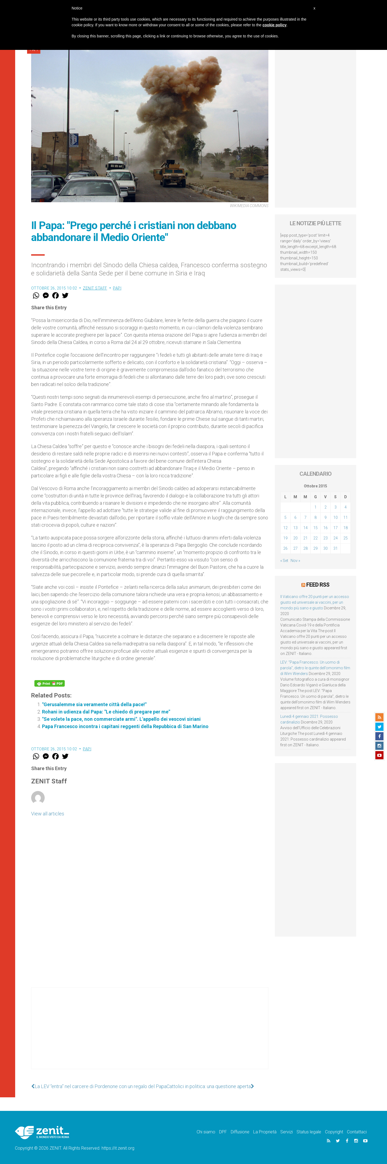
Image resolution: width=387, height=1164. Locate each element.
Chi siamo (206, 1131)
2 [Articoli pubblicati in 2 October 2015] (325, 507)
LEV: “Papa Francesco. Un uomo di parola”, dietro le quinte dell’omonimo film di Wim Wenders (315, 668)
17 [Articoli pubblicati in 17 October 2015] (335, 528)
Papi (117, 288)
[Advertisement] (149, 1034)
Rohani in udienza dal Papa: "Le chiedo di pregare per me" (106, 712)
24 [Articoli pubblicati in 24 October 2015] (335, 538)
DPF (223, 1131)
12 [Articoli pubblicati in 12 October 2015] (285, 528)
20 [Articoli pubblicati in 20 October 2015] (295, 538)
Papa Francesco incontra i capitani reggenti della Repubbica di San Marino (125, 726)
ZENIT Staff (95, 288)
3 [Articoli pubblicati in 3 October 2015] (335, 507)
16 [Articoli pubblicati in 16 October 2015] (325, 528)
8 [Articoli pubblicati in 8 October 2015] (315, 517)
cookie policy (274, 25)
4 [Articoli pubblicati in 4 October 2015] (345, 507)
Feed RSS (317, 584)
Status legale (309, 1131)
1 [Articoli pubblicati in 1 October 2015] (315, 507)
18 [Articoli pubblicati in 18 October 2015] (345, 528)
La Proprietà (265, 1131)
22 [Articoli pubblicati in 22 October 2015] (315, 538)
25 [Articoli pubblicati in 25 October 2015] (345, 538)
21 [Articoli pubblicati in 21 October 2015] (305, 538)
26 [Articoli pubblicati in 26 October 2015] (285, 548)
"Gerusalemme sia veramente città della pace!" (94, 704)
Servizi (286, 1131)
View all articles (47, 813)
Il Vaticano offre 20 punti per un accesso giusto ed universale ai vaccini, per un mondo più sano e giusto (314, 602)
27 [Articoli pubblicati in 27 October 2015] (295, 548)
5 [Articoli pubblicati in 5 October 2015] (285, 517)
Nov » (295, 560)
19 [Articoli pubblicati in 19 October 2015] (285, 538)
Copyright (334, 1131)
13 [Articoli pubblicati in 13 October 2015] (295, 528)
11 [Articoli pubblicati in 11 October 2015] (345, 517)
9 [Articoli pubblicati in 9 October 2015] (325, 517)
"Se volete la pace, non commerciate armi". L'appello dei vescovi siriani (121, 719)
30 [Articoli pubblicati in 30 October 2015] (325, 548)
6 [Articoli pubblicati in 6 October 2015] (295, 517)
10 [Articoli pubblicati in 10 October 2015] (335, 517)
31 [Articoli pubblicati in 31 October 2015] (335, 548)
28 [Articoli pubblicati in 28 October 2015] (305, 548)
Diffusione (240, 1131)
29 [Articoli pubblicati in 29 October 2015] (315, 548)
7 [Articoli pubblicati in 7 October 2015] (305, 517)
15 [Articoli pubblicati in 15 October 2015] (315, 528)
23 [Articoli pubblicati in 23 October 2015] (325, 538)
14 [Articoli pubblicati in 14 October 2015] (305, 528)
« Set (284, 560)
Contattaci (357, 1131)
